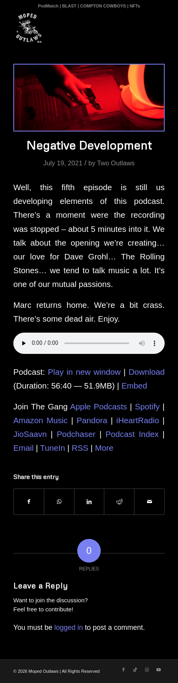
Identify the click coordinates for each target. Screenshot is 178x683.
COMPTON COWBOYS (103, 6)
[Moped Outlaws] (73, 28)
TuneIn (52, 447)
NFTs (135, 6)
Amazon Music (40, 420)
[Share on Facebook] (29, 502)
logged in (68, 627)
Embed (134, 385)
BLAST (69, 6)
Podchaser (76, 434)
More (104, 447)
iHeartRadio (137, 420)
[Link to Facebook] (123, 670)
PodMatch (48, 6)
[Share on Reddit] (119, 502)
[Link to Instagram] (147, 670)
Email (23, 447)
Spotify (147, 406)
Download (147, 371)
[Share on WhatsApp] (59, 502)
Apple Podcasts (98, 406)
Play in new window (84, 371)
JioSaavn (30, 434)
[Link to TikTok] (135, 670)
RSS (80, 447)
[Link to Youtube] (159, 670)
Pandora (92, 420)
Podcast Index (131, 434)
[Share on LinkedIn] (89, 502)
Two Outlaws (115, 163)
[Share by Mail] (149, 502)
